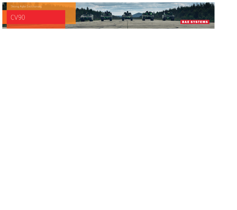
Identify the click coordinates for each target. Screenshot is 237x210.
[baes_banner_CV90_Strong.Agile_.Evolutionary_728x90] (108, 26)
